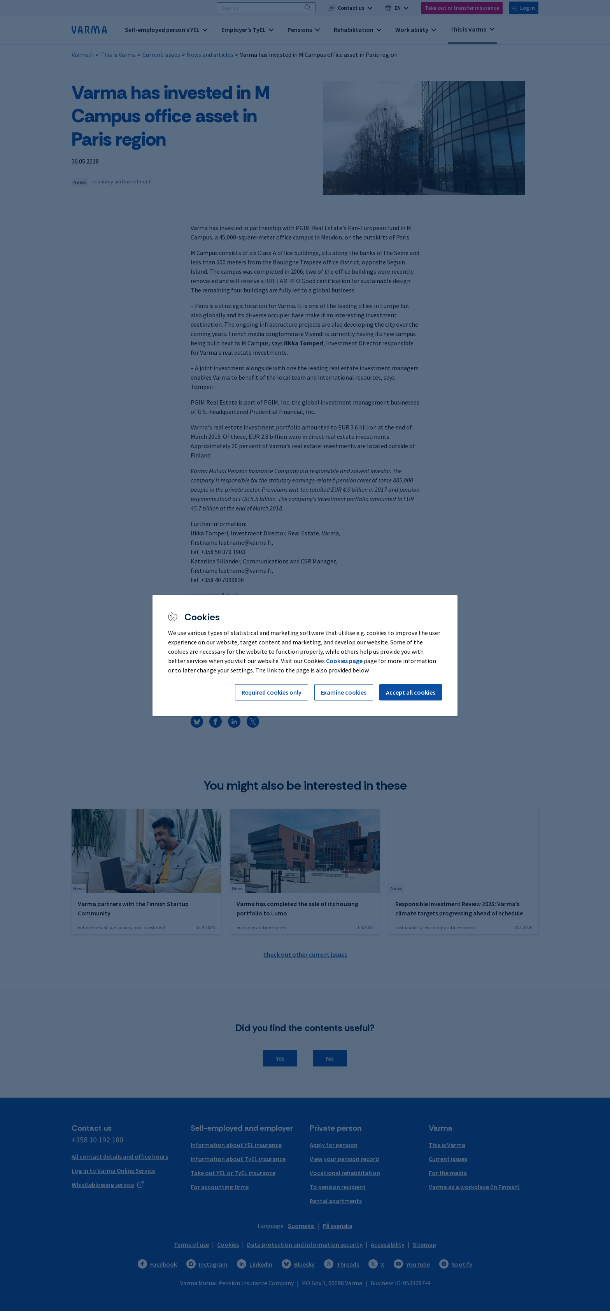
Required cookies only (271, 692)
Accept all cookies (410, 692)
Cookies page (344, 661)
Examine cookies (343, 692)
